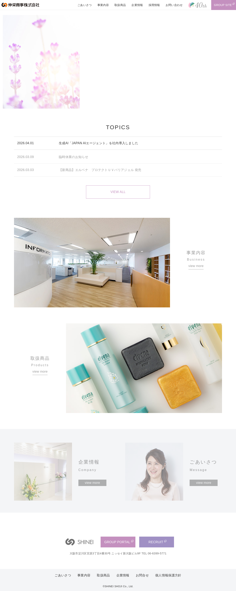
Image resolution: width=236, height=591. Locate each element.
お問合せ (142, 575)
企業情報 (122, 575)
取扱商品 (103, 575)
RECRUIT (156, 542)
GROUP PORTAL (117, 542)
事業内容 (83, 575)
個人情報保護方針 (168, 575)
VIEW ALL (117, 192)
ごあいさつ (63, 575)
